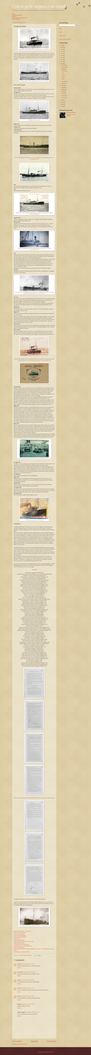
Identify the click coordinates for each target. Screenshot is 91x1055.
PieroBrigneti (20, 972)
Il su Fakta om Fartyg (19, 934)
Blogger (51, 1052)
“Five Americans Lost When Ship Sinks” (22, 951)
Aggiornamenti (62, 35)
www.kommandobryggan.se (36, 157)
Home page (34, 1041)
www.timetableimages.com (45, 360)
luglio (63, 85)
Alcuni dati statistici (16, 19)
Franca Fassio (16, 938)
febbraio (63, 95)
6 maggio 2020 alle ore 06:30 (28, 996)
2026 (62, 45)
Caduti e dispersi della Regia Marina (19, 17)
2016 (62, 100)
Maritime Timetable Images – (22, 931)
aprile (63, 91)
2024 (62, 49)
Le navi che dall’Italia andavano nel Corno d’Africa (24, 941)
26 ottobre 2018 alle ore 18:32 (28, 964)
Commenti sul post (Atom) (21, 1044)
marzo (63, 93)
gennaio (63, 97)
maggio (63, 89)
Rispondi (19, 967)
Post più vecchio (51, 1041)
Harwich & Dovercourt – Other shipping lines (23, 946)
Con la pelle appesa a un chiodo (39, 6)
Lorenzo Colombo (72, 112)
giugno (63, 87)
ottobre (63, 69)
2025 (62, 47)
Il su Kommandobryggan (20, 935)
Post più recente (17, 1041)
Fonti (60, 28)
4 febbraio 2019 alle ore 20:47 (29, 972)
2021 (62, 55)
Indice (13, 13)
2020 (62, 57)
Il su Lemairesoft (20, 937)
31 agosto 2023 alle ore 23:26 (28, 1004)
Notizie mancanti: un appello (65, 39)
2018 (62, 61)
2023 (62, 51)
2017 (62, 63)
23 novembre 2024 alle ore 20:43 (32, 1012)
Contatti (60, 32)
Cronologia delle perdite (17, 15)
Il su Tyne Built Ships (19, 940)
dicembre (64, 65)
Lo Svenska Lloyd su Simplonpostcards (21, 944)
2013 (62, 106)
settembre (64, 81)
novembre (64, 67)
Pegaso (63, 76)
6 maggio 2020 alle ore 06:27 (28, 988)
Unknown (19, 964)
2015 (62, 102)
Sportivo (63, 75)
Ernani (63, 79)
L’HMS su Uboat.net (19, 943)
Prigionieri (14, 16)
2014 (62, 104)
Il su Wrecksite (20, 932)
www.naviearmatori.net (46, 49)
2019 (62, 59)
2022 (62, 53)
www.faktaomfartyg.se (44, 81)
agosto (63, 83)
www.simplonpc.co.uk (34, 159)
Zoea (63, 72)
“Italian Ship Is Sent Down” (19, 947)
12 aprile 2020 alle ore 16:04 (28, 980)
